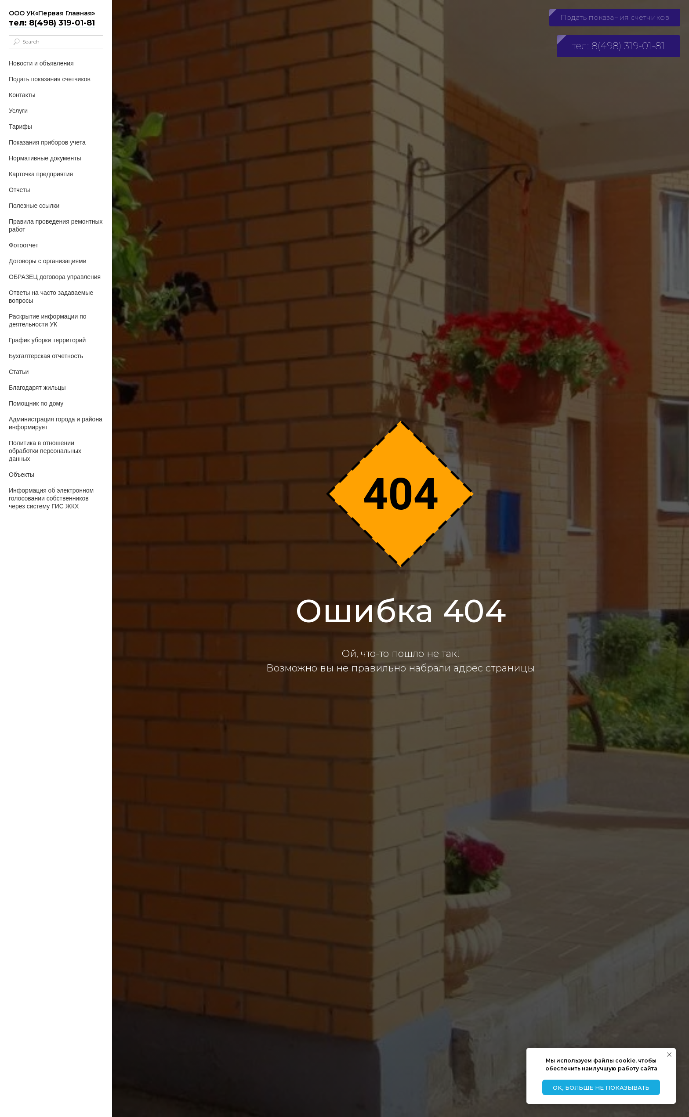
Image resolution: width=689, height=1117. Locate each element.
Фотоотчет (23, 245)
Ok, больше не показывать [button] (601, 1087)
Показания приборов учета (47, 142)
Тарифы (20, 126)
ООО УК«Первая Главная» (52, 13)
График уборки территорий (47, 340)
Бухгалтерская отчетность (46, 355)
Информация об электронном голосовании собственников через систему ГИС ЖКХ (51, 498)
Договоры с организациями (47, 261)
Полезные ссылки (34, 205)
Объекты (21, 474)
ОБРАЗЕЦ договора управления (55, 276)
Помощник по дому (36, 403)
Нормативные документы (45, 158)
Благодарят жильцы (37, 387)
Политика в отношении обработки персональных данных (45, 450)
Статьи (19, 371)
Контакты (22, 94)
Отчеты (19, 189)
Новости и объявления (41, 63)
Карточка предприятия (41, 174)
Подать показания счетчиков (50, 79)
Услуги (18, 110)
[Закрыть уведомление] (669, 1054)
